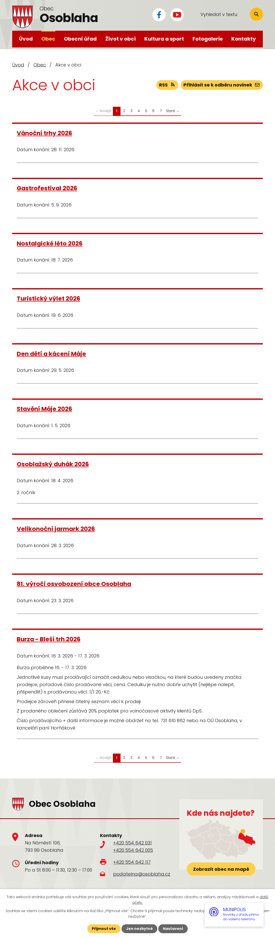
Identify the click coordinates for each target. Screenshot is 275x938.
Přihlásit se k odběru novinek (221, 85)
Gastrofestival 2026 (47, 188)
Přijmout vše (104, 928)
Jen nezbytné (139, 928)
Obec (48, 38)
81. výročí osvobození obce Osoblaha (74, 584)
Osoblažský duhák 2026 (53, 464)
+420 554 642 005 (133, 850)
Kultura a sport (164, 38)
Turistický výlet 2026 (48, 298)
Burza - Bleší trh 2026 (48, 639)
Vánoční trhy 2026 (44, 133)
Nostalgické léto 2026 (49, 243)
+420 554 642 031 (132, 843)
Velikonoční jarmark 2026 (56, 529)
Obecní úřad (80, 38)
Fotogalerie (208, 38)
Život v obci (120, 38)
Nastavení (173, 928)
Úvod (26, 38)
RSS (167, 85)
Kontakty (243, 38)
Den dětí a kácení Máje (51, 354)
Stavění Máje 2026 (44, 409)
